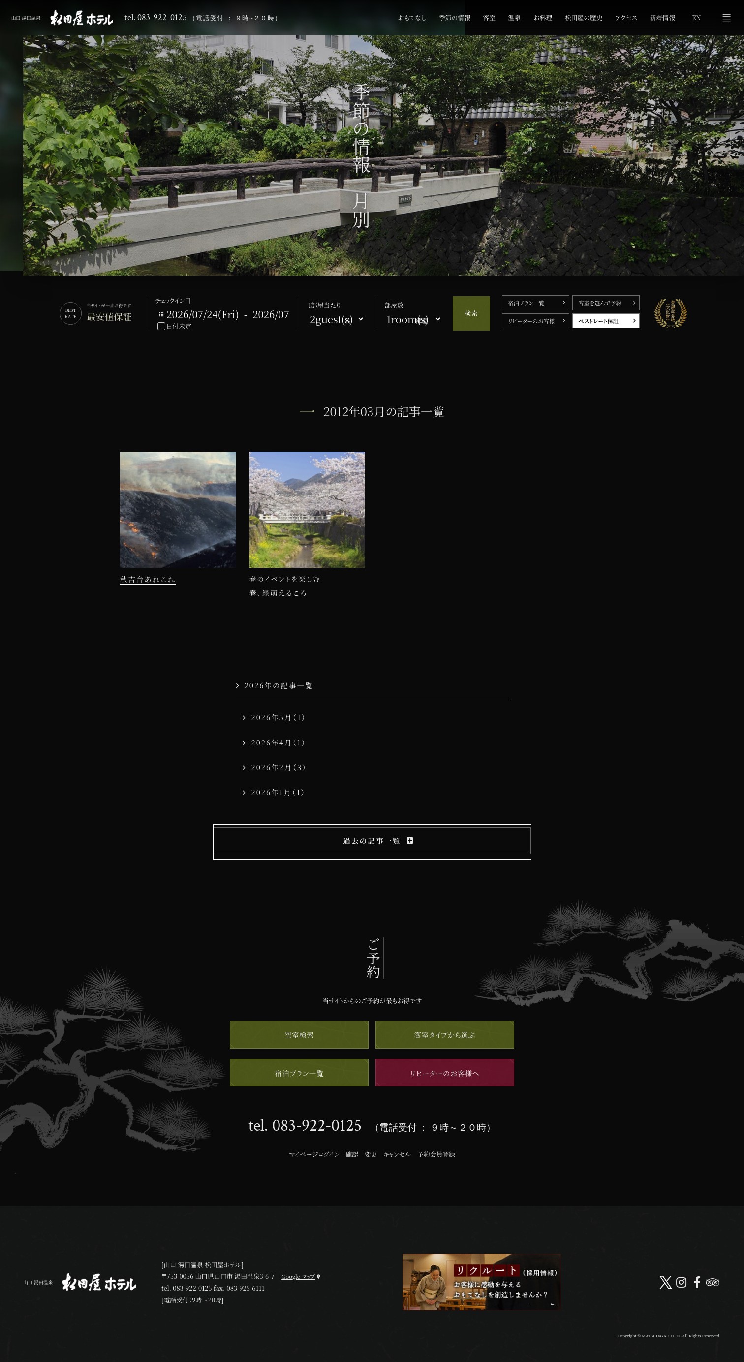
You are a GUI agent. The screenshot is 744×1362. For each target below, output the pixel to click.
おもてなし (412, 17)
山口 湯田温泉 (62, 17)
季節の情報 (454, 17)
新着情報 (662, 17)
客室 (489, 17)
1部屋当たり (324, 305)
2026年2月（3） (275, 767)
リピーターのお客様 (531, 321)
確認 (351, 1154)
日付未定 (178, 326)
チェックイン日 (173, 300)
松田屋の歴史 (584, 17)
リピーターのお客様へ (445, 1073)
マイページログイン (314, 1154)
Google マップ (298, 1276)
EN (696, 17)
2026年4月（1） (274, 742)
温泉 (514, 17)
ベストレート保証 (598, 321)
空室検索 (299, 1034)
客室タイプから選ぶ (445, 1034)
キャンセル (397, 1154)
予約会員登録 (436, 1154)
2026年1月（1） (274, 792)
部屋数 (393, 305)
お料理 (543, 17)
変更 (371, 1154)
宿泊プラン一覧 (526, 303)
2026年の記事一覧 (274, 685)
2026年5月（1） (274, 717)
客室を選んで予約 (599, 303)
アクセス (626, 17)
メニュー (727, 17)
